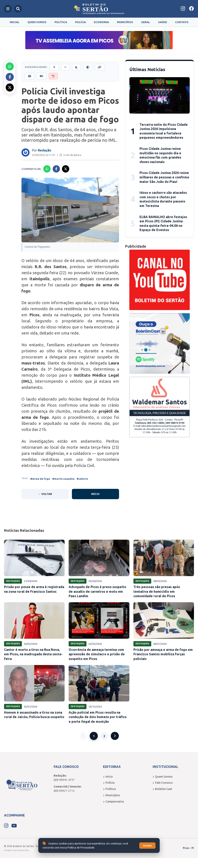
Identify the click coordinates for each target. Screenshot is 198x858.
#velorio (82, 478)
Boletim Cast (162, 789)
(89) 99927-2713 (64, 790)
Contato (181, 22)
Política (60, 22)
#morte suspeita (63, 478)
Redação (44, 150)
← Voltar (45, 493)
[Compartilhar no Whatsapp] (10, 66)
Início (95, 493)
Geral (145, 22)
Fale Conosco (163, 782)
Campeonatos (113, 801)
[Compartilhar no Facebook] (10, 77)
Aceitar (147, 845)
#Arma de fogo (40, 478)
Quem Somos (37, 22)
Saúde (162, 22)
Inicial (14, 22)
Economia (101, 22)
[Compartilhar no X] (10, 87)
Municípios (125, 22)
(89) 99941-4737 (64, 779)
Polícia (80, 22)
